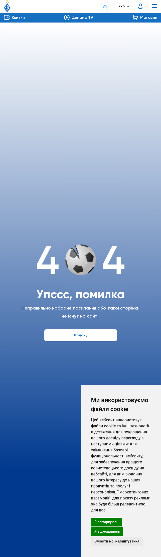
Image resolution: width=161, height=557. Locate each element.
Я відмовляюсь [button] (107, 531)
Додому (80, 335)
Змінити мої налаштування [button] (117, 541)
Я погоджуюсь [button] (106, 522)
